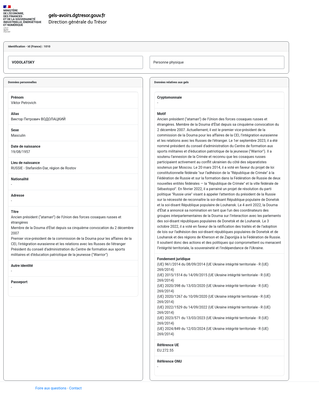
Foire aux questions (50, 388)
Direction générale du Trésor (78, 22)
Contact (75, 388)
